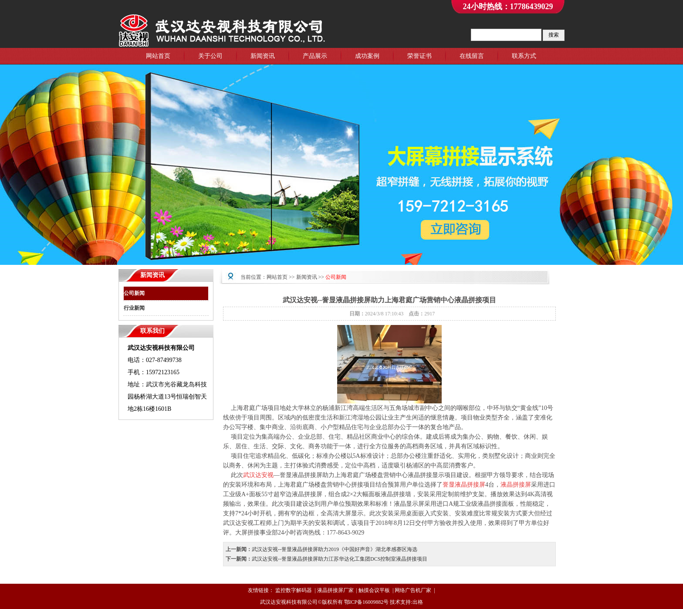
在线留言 (472, 56)
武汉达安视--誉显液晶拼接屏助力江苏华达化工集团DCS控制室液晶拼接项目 (339, 559)
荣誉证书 (419, 56)
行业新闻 (134, 308)
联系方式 (524, 56)
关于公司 (210, 56)
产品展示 (315, 56)
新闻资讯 (262, 56)
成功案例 (367, 56)
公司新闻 (134, 293)
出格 (418, 602)
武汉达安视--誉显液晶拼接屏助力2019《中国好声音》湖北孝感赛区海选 (334, 549)
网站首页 (158, 56)
